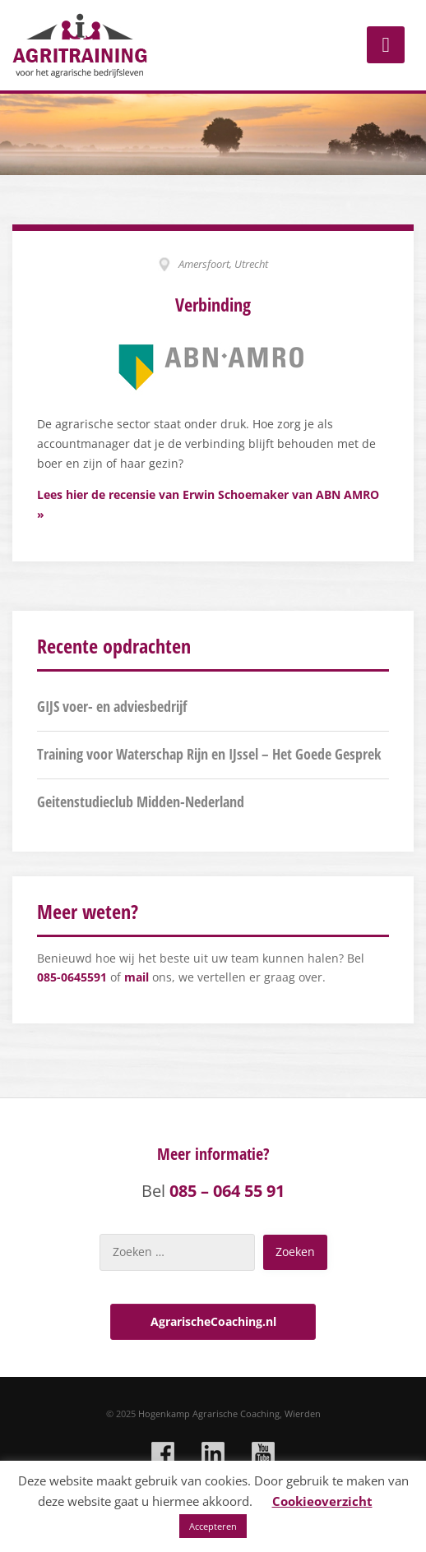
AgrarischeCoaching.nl (213, 1321)
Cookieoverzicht (322, 1501)
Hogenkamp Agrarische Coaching (209, 1413)
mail (136, 977)
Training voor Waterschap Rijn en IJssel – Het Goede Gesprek (209, 754)
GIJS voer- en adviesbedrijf (112, 706)
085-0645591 (72, 977)
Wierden (303, 1413)
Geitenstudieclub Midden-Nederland (140, 801)
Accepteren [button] (213, 1526)
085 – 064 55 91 (227, 1191)
